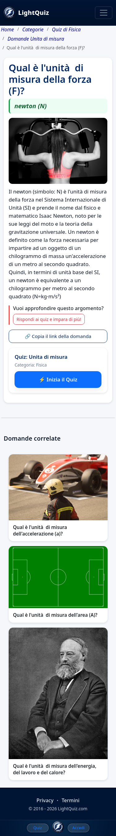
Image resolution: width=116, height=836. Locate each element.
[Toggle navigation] (103, 13)
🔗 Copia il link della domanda (58, 336)
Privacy (45, 800)
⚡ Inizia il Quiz (58, 379)
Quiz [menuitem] (37, 827)
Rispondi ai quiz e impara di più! (49, 319)
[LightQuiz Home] (58, 827)
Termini (70, 800)
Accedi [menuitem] (78, 827)
